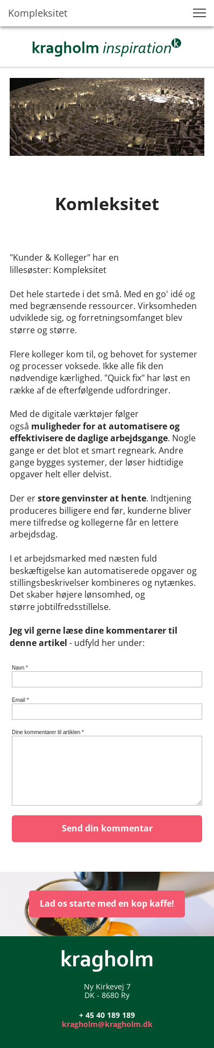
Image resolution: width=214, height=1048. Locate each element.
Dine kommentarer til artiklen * (48, 732)
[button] (199, 13)
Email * (20, 700)
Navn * (20, 668)
